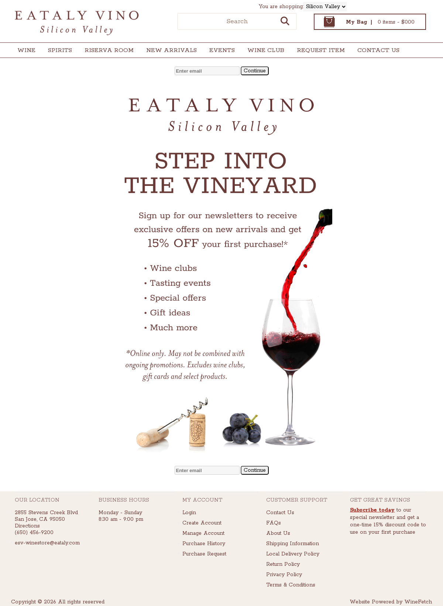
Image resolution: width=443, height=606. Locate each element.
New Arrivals (171, 50)
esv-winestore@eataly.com (47, 543)
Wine (24, 51)
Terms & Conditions (290, 585)
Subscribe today (372, 510)
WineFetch (418, 602)
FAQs (273, 523)
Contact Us (378, 50)
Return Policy (283, 564)
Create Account (202, 523)
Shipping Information (292, 543)
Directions (27, 526)
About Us (278, 533)
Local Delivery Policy (292, 554)
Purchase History (203, 543)
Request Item (321, 50)
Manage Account (203, 533)
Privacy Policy (284, 574)
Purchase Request (204, 554)
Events (222, 50)
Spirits (57, 51)
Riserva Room (109, 50)
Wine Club (263, 51)
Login (189, 512)
